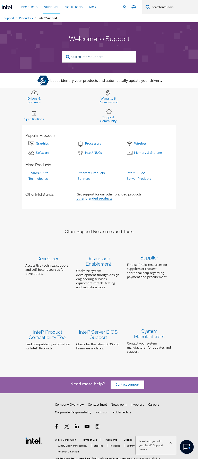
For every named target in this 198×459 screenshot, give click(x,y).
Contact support (127, 362)
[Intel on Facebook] (56, 404)
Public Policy (121, 390)
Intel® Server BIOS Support (98, 320)
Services (84, 179)
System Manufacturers (149, 320)
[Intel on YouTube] (87, 404)
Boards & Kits (38, 173)
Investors (137, 382)
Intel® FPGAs (136, 173)
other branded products (94, 198)
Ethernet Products (91, 173)
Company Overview (69, 382)
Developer (48, 258)
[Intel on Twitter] (66, 404)
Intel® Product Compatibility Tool (48, 320)
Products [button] (29, 7)
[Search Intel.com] (174, 7)
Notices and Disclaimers (68, 444)
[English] (133, 7)
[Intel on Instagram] (97, 404)
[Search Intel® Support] (99, 57)
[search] (68, 57)
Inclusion (101, 390)
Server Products (139, 179)
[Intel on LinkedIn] (77, 404)
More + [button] (95, 7)
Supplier (149, 258)
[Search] (148, 7)
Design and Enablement (98, 261)
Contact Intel (97, 382)
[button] (99, 273)
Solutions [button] (74, 7)
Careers (153, 382)
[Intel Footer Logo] (33, 417)
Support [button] (51, 7)
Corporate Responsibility (73, 390)
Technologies (38, 179)
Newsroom (119, 382)
